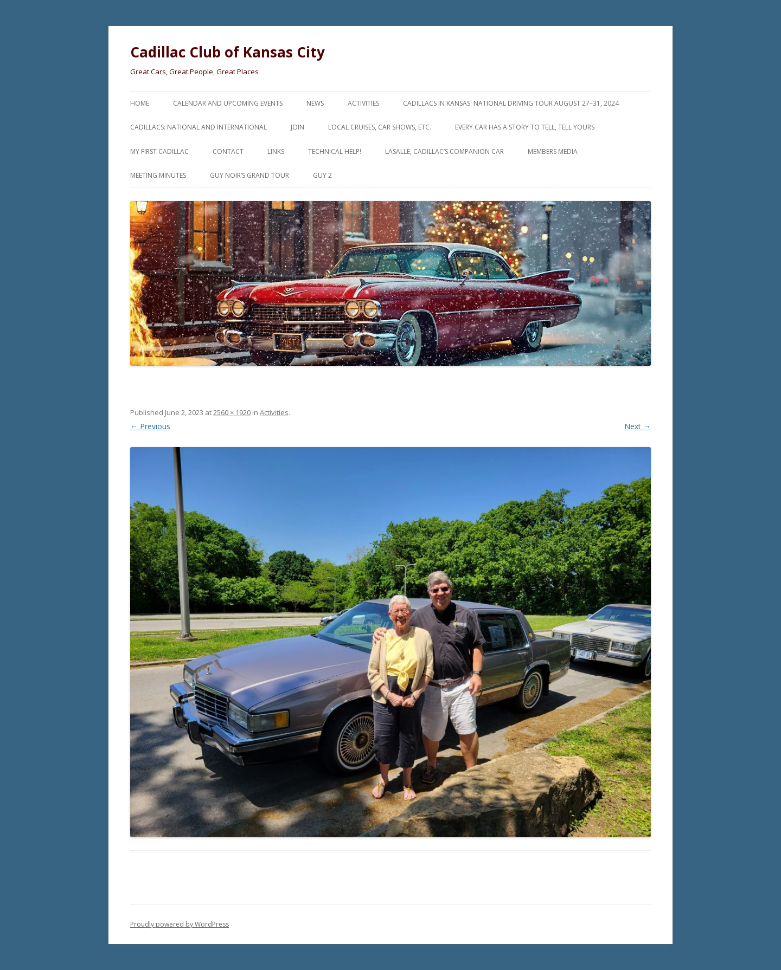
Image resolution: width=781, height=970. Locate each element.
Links (275, 151)
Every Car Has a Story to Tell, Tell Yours (524, 127)
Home (139, 103)
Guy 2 (322, 175)
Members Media (553, 151)
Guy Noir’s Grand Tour (249, 175)
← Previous (150, 426)
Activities (363, 103)
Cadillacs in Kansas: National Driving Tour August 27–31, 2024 (511, 103)
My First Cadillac (159, 151)
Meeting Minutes (158, 175)
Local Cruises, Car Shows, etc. (379, 127)
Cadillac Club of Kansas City (227, 52)
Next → (637, 426)
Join (297, 127)
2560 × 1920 (232, 412)
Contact (228, 151)
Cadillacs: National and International (198, 127)
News (315, 103)
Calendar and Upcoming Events (228, 103)
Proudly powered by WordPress (179, 924)
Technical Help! (334, 151)
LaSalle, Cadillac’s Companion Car (444, 151)
